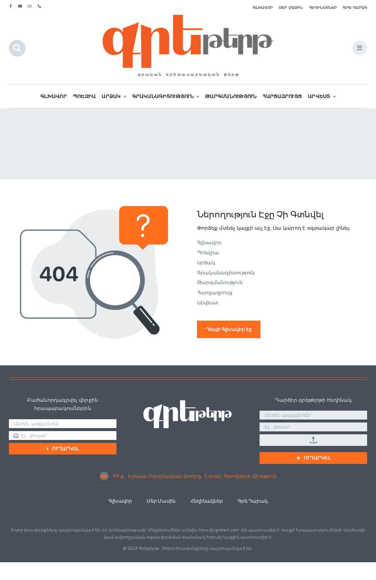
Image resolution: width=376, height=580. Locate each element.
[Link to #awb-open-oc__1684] (359, 48)
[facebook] (10, 6)
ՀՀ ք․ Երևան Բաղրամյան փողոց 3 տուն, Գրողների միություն (188, 476)
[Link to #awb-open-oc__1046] (17, 48)
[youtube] (20, 6)
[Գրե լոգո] (188, 17)
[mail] (29, 6)
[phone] (39, 6)
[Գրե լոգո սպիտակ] (187, 402)
